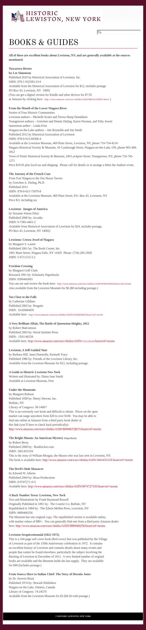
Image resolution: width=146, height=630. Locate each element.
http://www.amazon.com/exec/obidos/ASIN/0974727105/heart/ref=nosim (72, 486)
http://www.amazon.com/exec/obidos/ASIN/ (55, 341)
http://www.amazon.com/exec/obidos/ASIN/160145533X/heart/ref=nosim (88, 460)
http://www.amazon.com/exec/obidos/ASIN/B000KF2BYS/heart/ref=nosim (55, 429)
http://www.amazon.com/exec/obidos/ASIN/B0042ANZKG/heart (76, 99)
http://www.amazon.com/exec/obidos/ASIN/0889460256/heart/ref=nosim (60, 525)
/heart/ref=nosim (104, 341)
